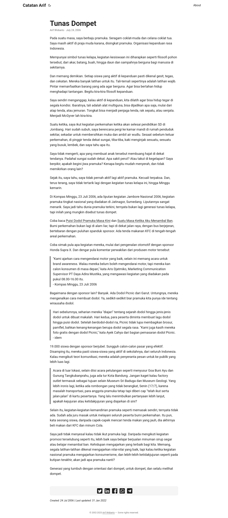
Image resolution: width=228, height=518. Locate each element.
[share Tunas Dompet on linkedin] (107, 491)
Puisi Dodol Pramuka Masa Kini (88, 221)
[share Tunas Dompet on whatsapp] (122, 491)
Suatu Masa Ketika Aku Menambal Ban (145, 221)
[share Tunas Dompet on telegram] (129, 491)
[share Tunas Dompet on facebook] (114, 491)
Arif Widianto (108, 512)
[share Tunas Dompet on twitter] (99, 491)
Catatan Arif (34, 5)
